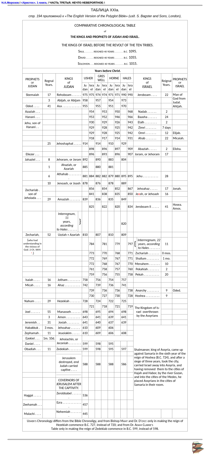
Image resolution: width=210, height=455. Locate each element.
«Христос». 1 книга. (34, 2)
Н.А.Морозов (10, 2)
